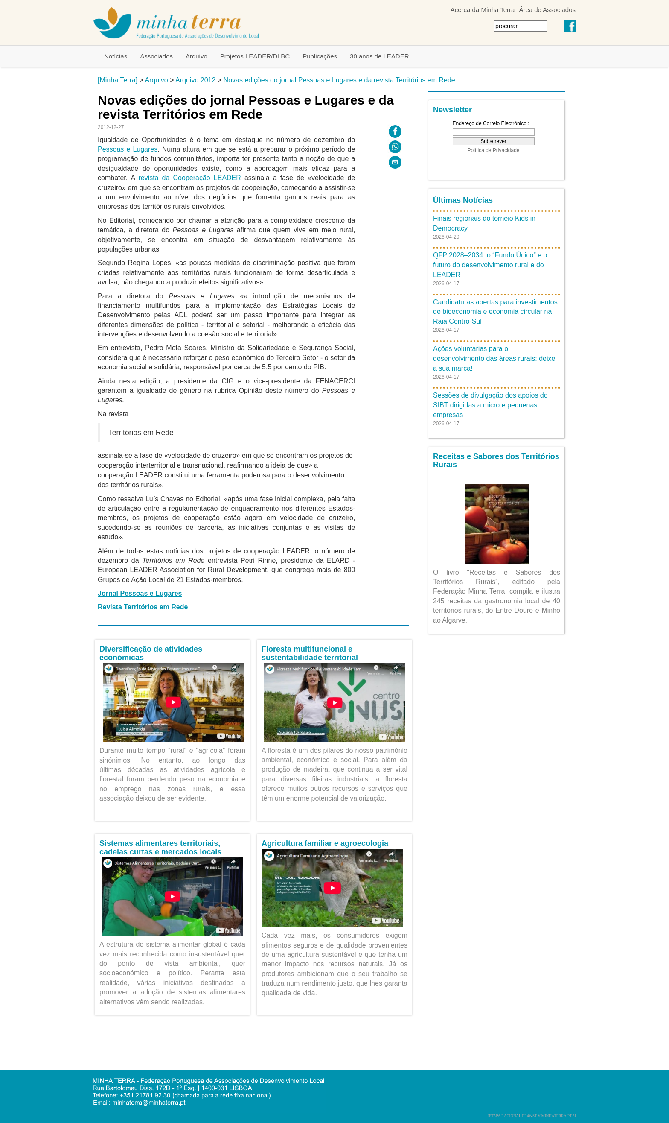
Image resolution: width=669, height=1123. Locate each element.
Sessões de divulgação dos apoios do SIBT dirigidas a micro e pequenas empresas (490, 405)
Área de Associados (547, 9)
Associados (156, 56)
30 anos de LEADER (379, 56)
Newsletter (452, 109)
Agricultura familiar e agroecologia (325, 843)
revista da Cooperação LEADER (189, 177)
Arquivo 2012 (195, 80)
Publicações (320, 56)
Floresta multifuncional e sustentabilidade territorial (310, 653)
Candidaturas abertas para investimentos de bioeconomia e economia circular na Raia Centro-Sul (495, 311)
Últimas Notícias (463, 200)
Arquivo (196, 56)
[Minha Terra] (117, 80)
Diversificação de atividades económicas (150, 653)
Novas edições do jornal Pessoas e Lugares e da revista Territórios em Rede (339, 80)
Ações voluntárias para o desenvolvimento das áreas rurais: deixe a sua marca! (494, 358)
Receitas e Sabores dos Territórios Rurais (496, 460)
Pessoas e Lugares (127, 149)
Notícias (115, 56)
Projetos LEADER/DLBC (255, 56)
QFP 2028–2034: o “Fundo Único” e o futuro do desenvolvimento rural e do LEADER (490, 265)
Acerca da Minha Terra (483, 9)
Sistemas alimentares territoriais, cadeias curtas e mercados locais (160, 847)
